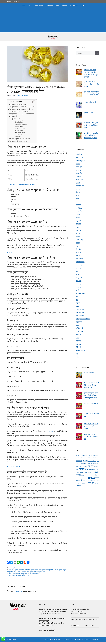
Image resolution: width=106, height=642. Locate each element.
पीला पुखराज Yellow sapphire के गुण (56, 569)
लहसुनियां (79, 322)
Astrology (79, 157)
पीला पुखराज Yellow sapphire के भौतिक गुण (21, 109)
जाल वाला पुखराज (19, 126)
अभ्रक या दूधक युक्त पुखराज (21, 124)
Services (66, 639)
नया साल (78, 230)
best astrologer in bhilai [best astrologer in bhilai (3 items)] (85, 455)
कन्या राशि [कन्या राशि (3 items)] (90, 461)
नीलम (78, 243)
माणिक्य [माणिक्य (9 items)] (93, 475)
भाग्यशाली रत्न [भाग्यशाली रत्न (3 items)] (91, 472)
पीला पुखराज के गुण (14, 116)
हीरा (77, 357)
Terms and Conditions (77, 639)
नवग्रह (78, 233)
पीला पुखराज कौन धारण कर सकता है (19, 141)
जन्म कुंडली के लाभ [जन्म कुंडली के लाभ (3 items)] (82, 466)
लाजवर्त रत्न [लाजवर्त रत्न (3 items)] (86, 483)
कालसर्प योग (80, 179)
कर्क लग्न (78, 176)
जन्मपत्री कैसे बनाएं (39, 5)
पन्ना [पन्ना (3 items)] (89, 469)
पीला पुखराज (42, 569)
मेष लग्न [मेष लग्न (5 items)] (78, 480)
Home (24, 5)
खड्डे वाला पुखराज (18, 134)
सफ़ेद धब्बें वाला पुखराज (20, 130)
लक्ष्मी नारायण (50, 5)
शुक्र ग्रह (78, 344)
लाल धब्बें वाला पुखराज (20, 132)
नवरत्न (57, 5)
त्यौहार (78, 217)
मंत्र (77, 271)
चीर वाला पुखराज (18, 122)
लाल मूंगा (78, 325)
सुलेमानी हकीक (80, 350)
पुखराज (50, 431)
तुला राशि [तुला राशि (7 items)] (90, 466)
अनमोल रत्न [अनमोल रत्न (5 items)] (79, 461)
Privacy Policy (95, 639)
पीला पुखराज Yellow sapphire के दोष (16, 571)
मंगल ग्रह (78, 268)
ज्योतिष (78, 205)
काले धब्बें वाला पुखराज (20, 128)
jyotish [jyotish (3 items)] (94, 457)
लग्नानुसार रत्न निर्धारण (13, 467)
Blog (30, 5)
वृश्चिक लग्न (79, 331)
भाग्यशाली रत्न (11, 252)
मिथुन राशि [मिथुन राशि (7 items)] (91, 478)
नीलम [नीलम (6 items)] (86, 469)
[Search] (97, 53)
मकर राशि (79, 265)
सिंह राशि (78, 347)
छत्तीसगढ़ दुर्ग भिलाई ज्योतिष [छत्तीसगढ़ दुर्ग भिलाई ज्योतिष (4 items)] (89, 463)
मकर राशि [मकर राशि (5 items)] (86, 475)
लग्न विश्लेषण (80, 316)
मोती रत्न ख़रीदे (80, 293)
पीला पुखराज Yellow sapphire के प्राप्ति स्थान (21, 114)
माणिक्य (78, 274)
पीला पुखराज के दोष (14, 119)
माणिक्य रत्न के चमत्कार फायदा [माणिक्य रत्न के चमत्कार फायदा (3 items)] (83, 477)
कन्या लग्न (79, 170)
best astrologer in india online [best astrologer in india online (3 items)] (87, 457)
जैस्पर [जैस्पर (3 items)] (86, 466)
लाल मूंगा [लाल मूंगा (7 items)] (91, 483)
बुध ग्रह (78, 255)
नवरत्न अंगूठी (80, 240)
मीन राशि (78, 281)
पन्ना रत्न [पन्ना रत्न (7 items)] (92, 469)
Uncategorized (81, 160)
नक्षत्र (77, 227)
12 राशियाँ (64, 5)
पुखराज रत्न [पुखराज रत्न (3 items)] (87, 472)
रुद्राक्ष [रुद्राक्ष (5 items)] (97, 480)
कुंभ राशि (78, 189)
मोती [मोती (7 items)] (82, 480)
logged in (19, 591)
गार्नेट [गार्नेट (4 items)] (98, 461)
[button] (83, 5)
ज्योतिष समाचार (81, 208)
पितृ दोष (78, 249)
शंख (77, 338)
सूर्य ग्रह (78, 353)
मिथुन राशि (79, 278)
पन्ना (77, 246)
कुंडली (78, 183)
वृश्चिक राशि (79, 328)
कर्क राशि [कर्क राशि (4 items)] (94, 461)
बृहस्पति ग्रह (79, 259)
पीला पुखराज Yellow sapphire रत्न (18, 104)
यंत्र (77, 297)
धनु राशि (78, 221)
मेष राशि (78, 284)
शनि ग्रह (78, 341)
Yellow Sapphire (13, 569)
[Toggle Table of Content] (33, 101)
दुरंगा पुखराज (18, 136)
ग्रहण (77, 198)
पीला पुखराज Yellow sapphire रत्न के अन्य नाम (22, 106)
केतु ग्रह (78, 192)
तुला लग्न (78, 214)
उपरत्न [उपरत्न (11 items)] (85, 460)
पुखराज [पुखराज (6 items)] (82, 472)
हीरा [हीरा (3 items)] (82, 485)
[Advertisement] (53, 20)
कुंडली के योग (80, 186)
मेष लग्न (78, 287)
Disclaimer (87, 639)
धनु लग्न (78, 224)
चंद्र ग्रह (78, 202)
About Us (52, 639)
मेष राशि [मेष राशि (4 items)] (97, 478)
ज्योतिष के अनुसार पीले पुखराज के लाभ (19, 138)
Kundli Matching (74, 5)
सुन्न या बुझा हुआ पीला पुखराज (21, 121)
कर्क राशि (79, 173)
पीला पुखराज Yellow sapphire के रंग (19, 111)
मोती (77, 290)
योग (77, 300)
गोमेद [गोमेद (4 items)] (77, 463)
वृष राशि (78, 334)
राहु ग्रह (78, 303)
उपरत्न (78, 164)
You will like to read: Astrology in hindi (21, 184)
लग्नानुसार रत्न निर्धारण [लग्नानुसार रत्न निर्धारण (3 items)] (80, 483)
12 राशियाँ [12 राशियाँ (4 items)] (78, 455)
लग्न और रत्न (80, 312)
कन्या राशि (79, 167)
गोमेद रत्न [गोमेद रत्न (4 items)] (81, 463)
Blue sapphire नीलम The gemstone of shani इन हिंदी (23, 573)
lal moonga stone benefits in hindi (19, 575)
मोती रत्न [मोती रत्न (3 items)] (93, 480)
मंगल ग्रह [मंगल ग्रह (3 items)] (82, 475)
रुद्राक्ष (78, 306)
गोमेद (77, 195)
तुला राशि (79, 211)
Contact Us (59, 639)
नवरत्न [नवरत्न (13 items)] (81, 469)
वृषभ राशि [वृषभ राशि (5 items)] (78, 485)
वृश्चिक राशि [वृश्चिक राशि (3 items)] (96, 483)
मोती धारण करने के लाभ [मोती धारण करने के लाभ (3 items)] (88, 480)
